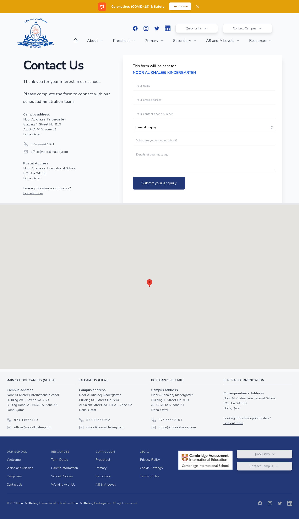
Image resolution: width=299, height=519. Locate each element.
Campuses (14, 476)
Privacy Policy (150, 459)
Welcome (14, 459)
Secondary (103, 476)
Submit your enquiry (158, 183)
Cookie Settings (151, 468)
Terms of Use (149, 476)
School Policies (62, 476)
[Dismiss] (198, 6)
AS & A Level (105, 484)
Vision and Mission (20, 468)
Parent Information (64, 468)
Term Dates (59, 459)
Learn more (180, 6)
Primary (101, 468)
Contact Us (15, 484)
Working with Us (63, 484)
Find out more (33, 193)
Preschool (103, 459)
